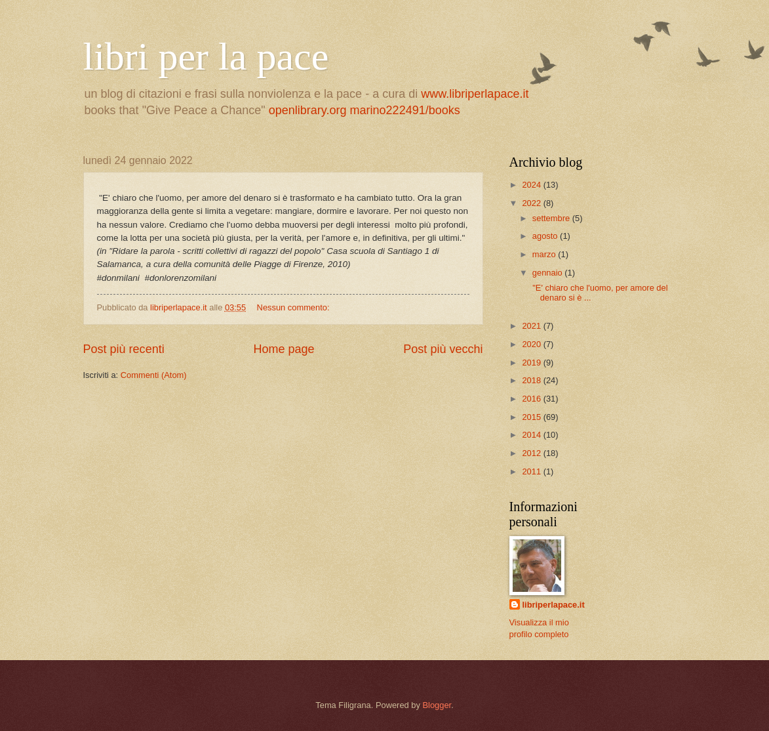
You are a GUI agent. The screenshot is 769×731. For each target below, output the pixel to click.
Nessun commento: (294, 307)
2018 (532, 380)
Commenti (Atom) (154, 375)
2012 (532, 453)
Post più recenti (124, 349)
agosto (546, 236)
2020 (532, 344)
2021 (532, 326)
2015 (532, 417)
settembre (552, 218)
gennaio (548, 273)
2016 (532, 399)
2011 (532, 471)
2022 (532, 203)
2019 (532, 362)
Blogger (436, 705)
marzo (545, 254)
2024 (532, 185)
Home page (283, 349)
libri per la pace (206, 56)
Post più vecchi (443, 349)
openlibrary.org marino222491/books (364, 110)
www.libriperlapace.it (474, 93)
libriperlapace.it (554, 605)
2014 (532, 435)
